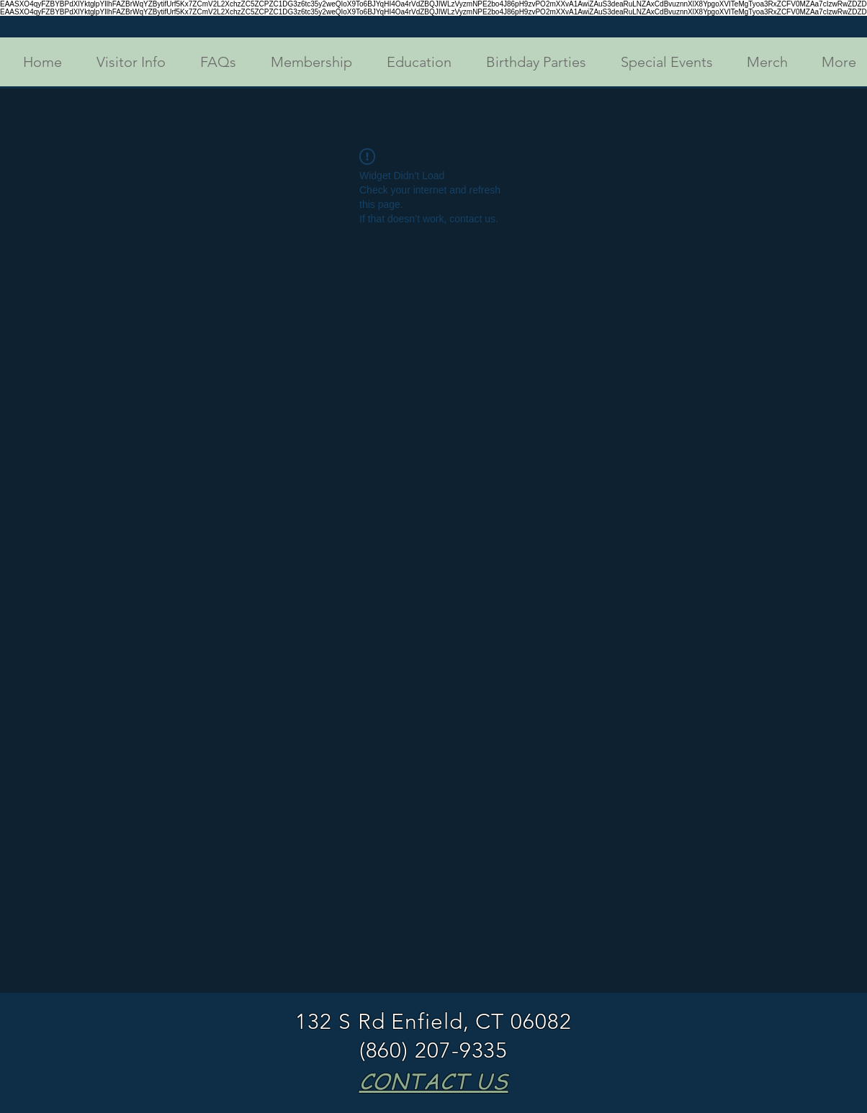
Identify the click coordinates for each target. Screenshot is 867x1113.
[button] (124, 61)
